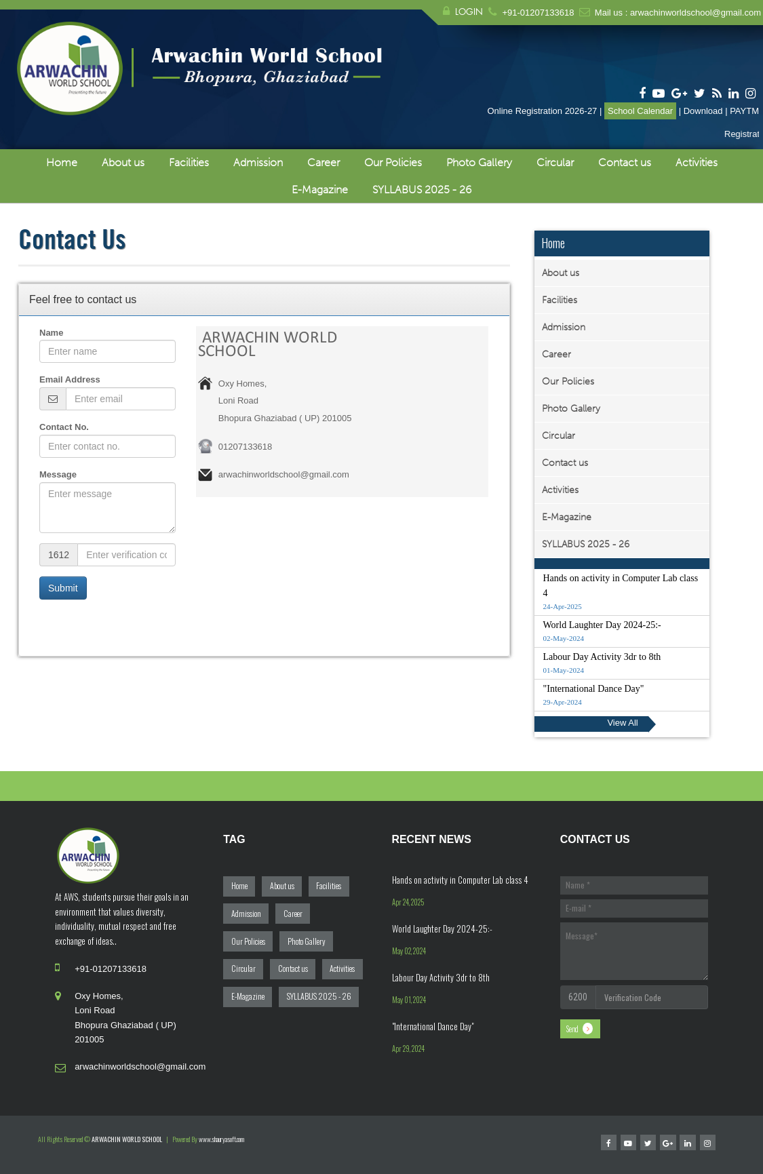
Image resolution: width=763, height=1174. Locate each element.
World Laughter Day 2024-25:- (442, 928)
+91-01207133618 (538, 12)
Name (51, 333)
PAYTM (744, 111)
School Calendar (640, 111)
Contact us (624, 162)
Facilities (189, 162)
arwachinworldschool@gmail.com (695, 12)
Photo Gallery (479, 162)
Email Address (69, 379)
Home (61, 162)
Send (572, 1028)
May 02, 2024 (409, 950)
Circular (555, 162)
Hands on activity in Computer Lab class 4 (460, 879)
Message (58, 474)
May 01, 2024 (409, 999)
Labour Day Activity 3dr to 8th (441, 977)
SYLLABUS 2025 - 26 (421, 189)
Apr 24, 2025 (408, 902)
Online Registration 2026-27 (542, 111)
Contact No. (64, 427)
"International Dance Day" (432, 1026)
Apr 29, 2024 (408, 1048)
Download (703, 111)
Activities (697, 162)
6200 (577, 997)
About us (123, 162)
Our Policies (393, 162)
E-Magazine (320, 189)
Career (323, 162)
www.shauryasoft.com (221, 1139)
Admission (258, 162)
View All (622, 723)
